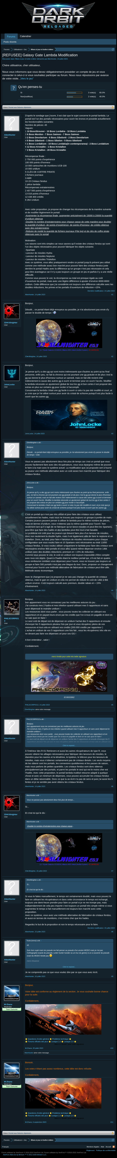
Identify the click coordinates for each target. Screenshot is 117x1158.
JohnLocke (9, 384)
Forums (11, 36)
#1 (112, 294)
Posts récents (10, 42)
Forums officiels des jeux (38, 1042)
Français (5, 1147)
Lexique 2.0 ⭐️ (70, 1042)
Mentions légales (93, 1147)
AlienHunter (52, 59)
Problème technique (60, 1039)
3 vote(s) (92, 92)
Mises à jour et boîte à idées (25, 59)
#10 (111, 1048)
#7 (112, 871)
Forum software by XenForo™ (65, 1152)
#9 (112, 976)
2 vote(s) (92, 96)
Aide (102, 1147)
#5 (112, 705)
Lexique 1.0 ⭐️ (57, 1042)
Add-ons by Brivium (25, 1155)
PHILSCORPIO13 (11, 619)
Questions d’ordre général (38, 1039)
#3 (112, 433)
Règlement (90, 1150)
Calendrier (25, 36)
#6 (112, 786)
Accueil (108, 1147)
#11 (111, 1122)
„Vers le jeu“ (27, 78)
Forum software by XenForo (23, 1152)
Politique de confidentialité (105, 1150)
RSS (114, 1147)
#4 (112, 590)
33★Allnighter (10, 322)
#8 (112, 932)
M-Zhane (8, 1004)
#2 (112, 356)
